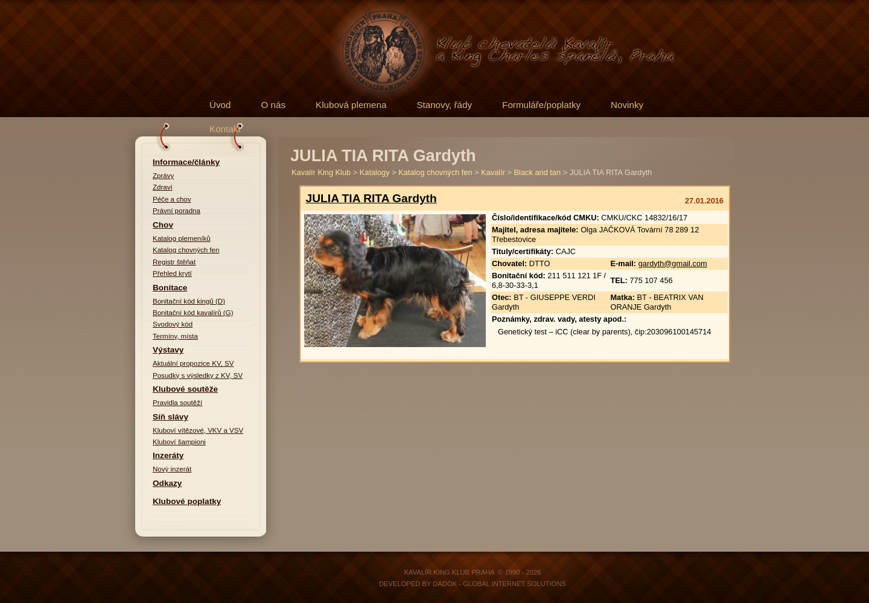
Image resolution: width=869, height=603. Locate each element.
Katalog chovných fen (186, 250)
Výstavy (168, 349)
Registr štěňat (174, 262)
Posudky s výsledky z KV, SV (198, 375)
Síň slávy (170, 416)
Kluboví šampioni (179, 441)
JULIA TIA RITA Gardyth (371, 198)
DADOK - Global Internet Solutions (499, 583)
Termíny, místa (175, 336)
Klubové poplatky (187, 501)
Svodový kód (173, 324)
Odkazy (167, 483)
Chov (163, 224)
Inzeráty (168, 455)
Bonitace (170, 287)
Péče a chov (172, 199)
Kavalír (493, 172)
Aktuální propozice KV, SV (193, 363)
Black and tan (537, 172)
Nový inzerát (172, 469)
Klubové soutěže (185, 389)
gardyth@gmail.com (672, 263)
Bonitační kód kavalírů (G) (193, 312)
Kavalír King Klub (321, 172)
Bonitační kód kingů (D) (189, 301)
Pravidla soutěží (177, 402)
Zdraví (163, 187)
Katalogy (375, 172)
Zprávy (163, 175)
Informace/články (186, 162)
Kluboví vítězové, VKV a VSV (198, 430)
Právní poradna (176, 210)
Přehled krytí (172, 273)
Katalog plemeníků (182, 238)
